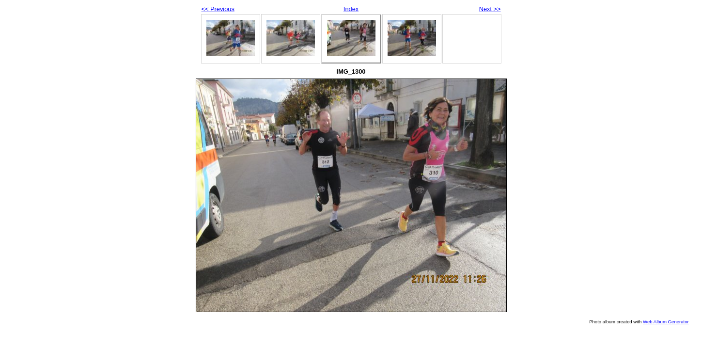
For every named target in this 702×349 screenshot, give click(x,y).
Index (351, 9)
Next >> (490, 9)
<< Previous (218, 9)
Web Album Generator (666, 321)
